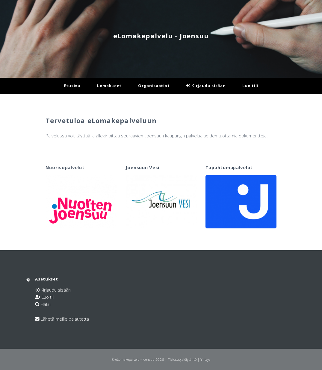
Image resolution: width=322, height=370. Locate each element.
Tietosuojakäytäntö (182, 359)
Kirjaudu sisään (206, 85)
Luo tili (250, 85)
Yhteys (205, 359)
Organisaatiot (154, 85)
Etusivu (72, 85)
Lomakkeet (109, 85)
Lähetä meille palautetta (65, 319)
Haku (46, 304)
